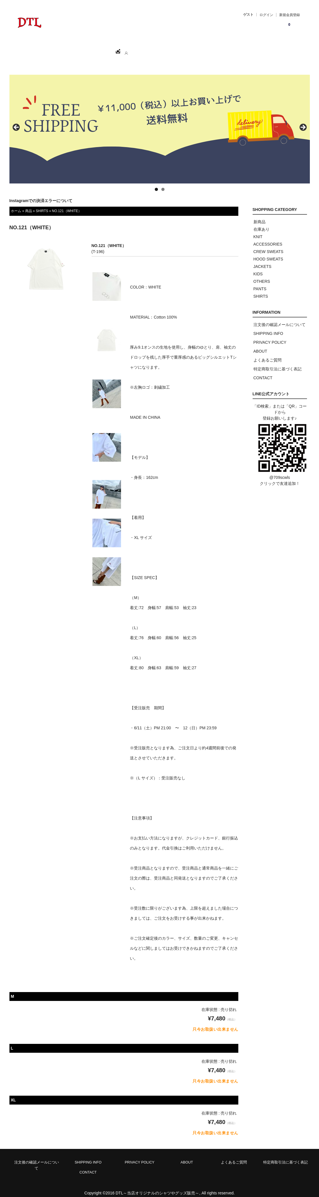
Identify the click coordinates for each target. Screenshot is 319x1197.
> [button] (302, 121)
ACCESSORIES (267, 238)
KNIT (258, 230)
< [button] (16, 121)
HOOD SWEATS (268, 252)
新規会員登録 (289, 15)
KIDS (258, 267)
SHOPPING (71, 49)
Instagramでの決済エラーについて (41, 194)
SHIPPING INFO (268, 327)
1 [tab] (156, 183)
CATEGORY (104, 49)
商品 (28, 205)
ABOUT (134, 49)
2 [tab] (163, 183)
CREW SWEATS (268, 245)
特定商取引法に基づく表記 (277, 362)
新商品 (259, 215)
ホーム (43, 49)
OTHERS (261, 275)
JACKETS (262, 260)
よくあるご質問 (267, 353)
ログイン (266, 15)
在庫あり (261, 223)
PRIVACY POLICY (269, 336)
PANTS (260, 282)
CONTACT (162, 49)
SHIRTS (42, 205)
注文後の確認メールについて (279, 318)
